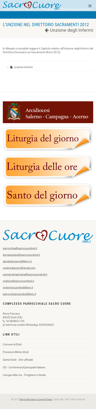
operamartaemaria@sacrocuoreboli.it (25, 274)
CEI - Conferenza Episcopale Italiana (24, 367)
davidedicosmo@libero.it (17, 261)
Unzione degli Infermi (69, 30)
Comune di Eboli (12, 344)
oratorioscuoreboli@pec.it (18, 287)
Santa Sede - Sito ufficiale (18, 359)
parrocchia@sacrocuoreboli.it (20, 248)
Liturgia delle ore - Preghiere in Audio (24, 375)
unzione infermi (21, 67)
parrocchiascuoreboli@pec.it (19, 294)
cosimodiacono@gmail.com (19, 267)
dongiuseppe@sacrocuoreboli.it (21, 254)
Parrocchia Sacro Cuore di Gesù (36, 399)
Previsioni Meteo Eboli (16, 352)
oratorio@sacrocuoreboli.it (18, 281)
